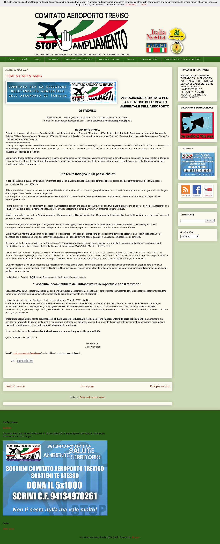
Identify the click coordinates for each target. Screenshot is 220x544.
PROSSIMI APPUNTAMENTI (78, 59)
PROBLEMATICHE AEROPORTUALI (182, 59)
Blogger (135, 537)
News (11, 59)
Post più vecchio (160, 386)
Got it (143, 4)
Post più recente (15, 386)
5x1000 (7, 427)
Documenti (53, 59)
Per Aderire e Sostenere (109, 59)
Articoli (24, 59)
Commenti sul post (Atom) (92, 397)
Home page (87, 386)
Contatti (130, 59)
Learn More (131, 4)
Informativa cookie (149, 59)
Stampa (37, 59)
